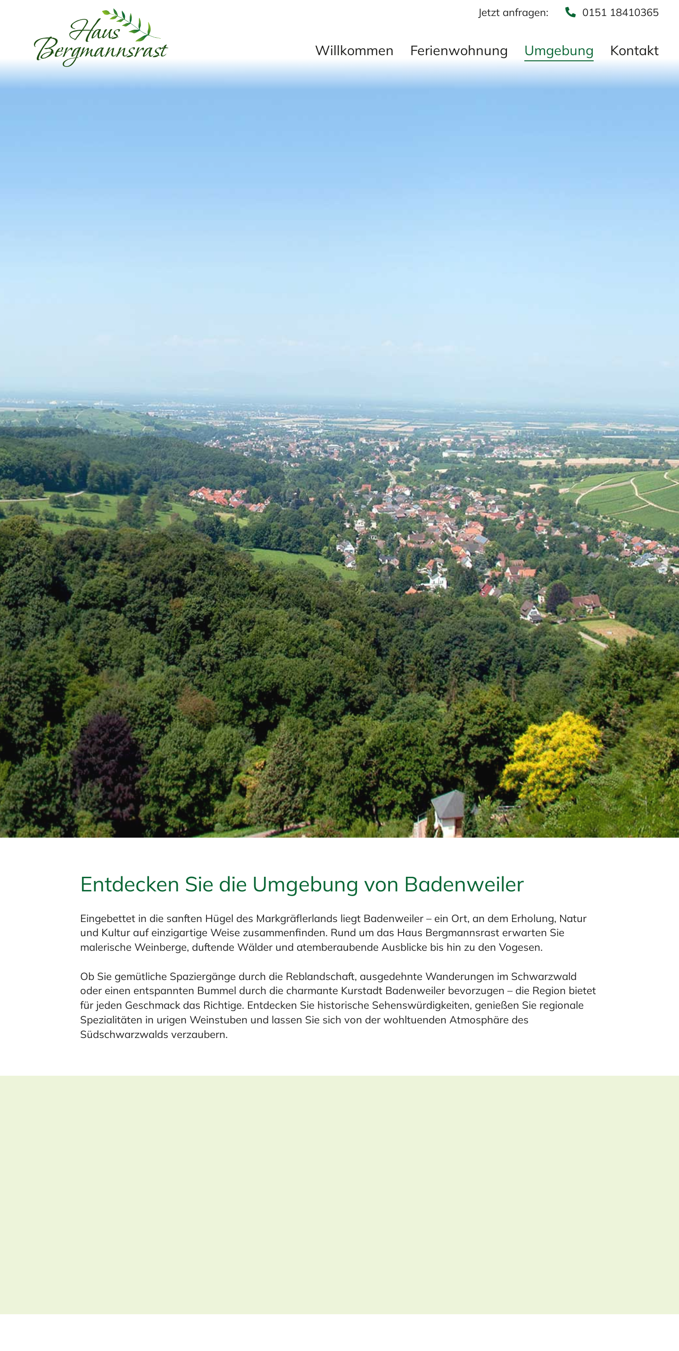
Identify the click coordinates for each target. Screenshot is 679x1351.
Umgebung (559, 50)
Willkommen (354, 50)
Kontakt (634, 50)
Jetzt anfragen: (513, 12)
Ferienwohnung (459, 50)
